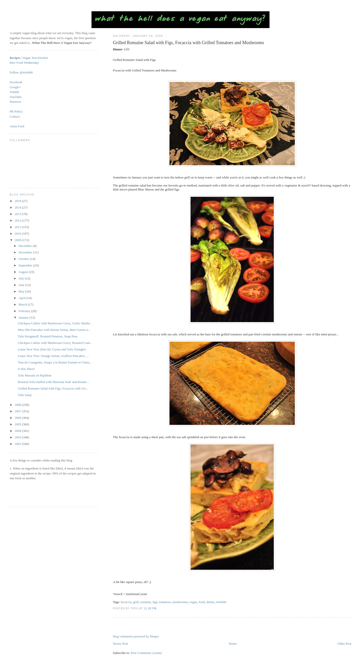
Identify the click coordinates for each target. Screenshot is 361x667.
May (22, 291)
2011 (18, 227)
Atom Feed (17, 126)
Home (233, 643)
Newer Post (120, 643)
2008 (18, 405)
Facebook (16, 82)
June (22, 285)
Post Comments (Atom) (146, 653)
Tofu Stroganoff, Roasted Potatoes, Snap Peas (47, 336)
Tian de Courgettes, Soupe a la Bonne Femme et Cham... (55, 362)
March (23, 304)
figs (155, 602)
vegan (193, 602)
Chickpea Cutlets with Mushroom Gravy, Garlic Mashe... (55, 323)
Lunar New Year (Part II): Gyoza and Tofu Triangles (52, 349)
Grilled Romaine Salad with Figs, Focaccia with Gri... (53, 388)
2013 (18, 214)
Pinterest (15, 102)
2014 (18, 207)
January (24, 317)
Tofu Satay (25, 395)
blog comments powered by (136, 636)
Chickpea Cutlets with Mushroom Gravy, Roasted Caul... (55, 343)
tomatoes (165, 602)
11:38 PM (150, 608)
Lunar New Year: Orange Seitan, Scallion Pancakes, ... (53, 356)
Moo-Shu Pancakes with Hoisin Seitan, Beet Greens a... (54, 330)
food (202, 602)
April (22, 298)
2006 (18, 418)
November (26, 252)
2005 (18, 424)
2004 (18, 431)
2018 (18, 201)
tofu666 (221, 602)
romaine (145, 602)
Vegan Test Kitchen (35, 58)
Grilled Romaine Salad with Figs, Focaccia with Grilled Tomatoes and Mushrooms (188, 42)
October (24, 259)
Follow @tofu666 (21, 72)
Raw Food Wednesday (24, 62)
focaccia (126, 602)
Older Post (344, 643)
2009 (18, 240)
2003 (18, 437)
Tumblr (14, 92)
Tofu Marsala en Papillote (34, 375)
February (25, 311)
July (22, 278)
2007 (18, 411)
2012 (18, 220)
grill (136, 602)
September (26, 265)
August (24, 272)
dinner (210, 602)
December (26, 246)
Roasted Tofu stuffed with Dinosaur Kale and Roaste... (53, 382)
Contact (15, 116)
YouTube (15, 97)
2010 (18, 233)
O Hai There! (26, 369)
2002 (18, 444)
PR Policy (16, 111)
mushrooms (180, 602)
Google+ (15, 87)
